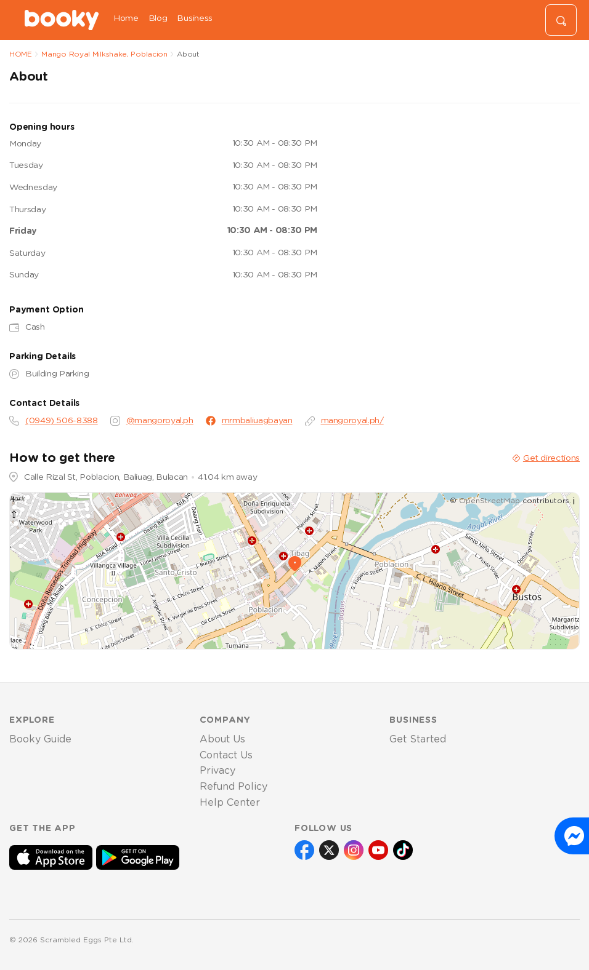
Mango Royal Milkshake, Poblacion (104, 54)
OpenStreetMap (489, 500)
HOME (20, 54)
